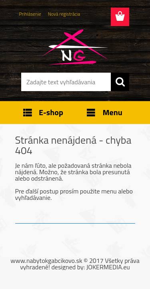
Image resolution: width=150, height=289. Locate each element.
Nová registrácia (64, 14)
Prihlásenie (30, 14)
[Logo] (75, 47)
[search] (120, 82)
